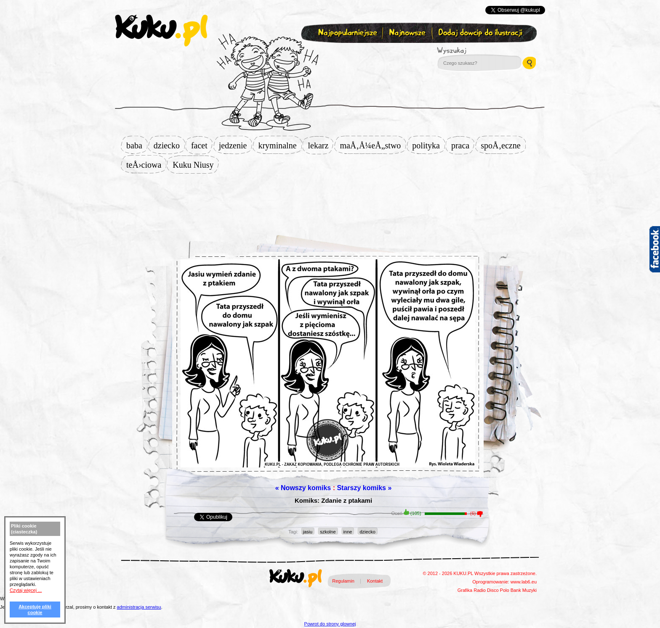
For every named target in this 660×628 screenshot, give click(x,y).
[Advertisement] (330, 200)
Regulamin (343, 580)
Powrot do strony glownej (330, 623)
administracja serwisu (139, 607)
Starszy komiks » (364, 487)
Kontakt (375, 580)
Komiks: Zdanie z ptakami (333, 500)
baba (136, 145)
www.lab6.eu (524, 581)
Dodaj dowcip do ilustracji (481, 33)
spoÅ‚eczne (503, 145)
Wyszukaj (475, 50)
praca (462, 145)
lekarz (321, 145)
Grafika (465, 590)
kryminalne (279, 145)
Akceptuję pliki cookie (35, 609)
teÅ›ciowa (146, 164)
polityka (428, 145)
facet (202, 145)
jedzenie (235, 145)
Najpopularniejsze (346, 33)
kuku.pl (161, 31)
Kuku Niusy (195, 164)
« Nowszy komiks (303, 487)
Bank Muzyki (524, 590)
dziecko (169, 145)
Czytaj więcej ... (26, 590)
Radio (480, 590)
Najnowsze (408, 33)
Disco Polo (498, 590)
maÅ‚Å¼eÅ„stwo (373, 145)
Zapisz (328, 53)
